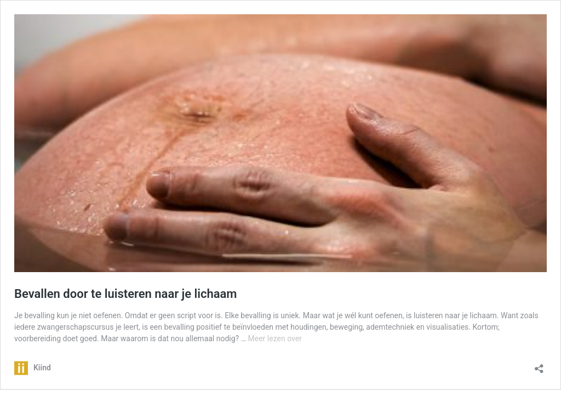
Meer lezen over (275, 338)
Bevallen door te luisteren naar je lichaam (125, 294)
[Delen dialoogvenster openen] (539, 365)
